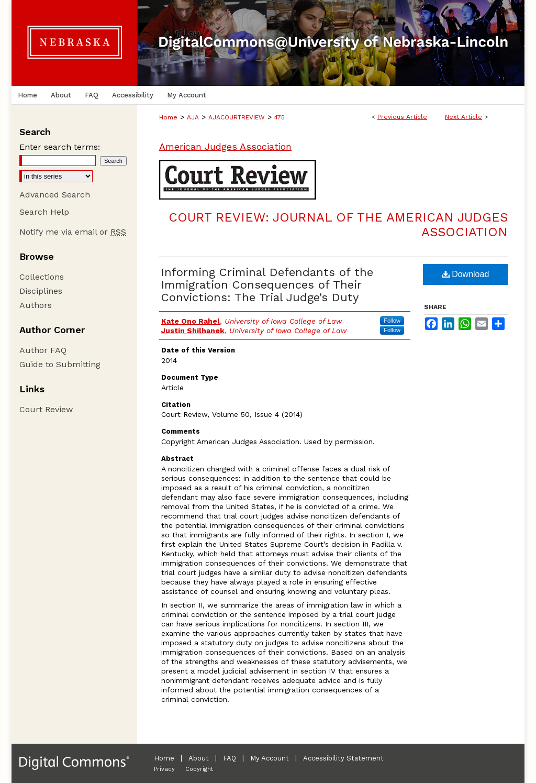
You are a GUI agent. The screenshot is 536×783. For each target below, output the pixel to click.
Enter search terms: (59, 147)
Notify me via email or (72, 232)
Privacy (164, 769)
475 (279, 117)
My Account (269, 758)
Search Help (44, 212)
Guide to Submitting (59, 364)
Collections (41, 277)
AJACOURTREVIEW (236, 117)
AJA (193, 117)
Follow (392, 320)
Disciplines (40, 291)
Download (465, 274)
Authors (35, 305)
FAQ (229, 758)
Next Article (463, 116)
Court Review (46, 409)
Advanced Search (54, 195)
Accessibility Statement (343, 758)
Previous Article (402, 116)
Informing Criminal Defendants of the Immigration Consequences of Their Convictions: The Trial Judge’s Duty (267, 285)
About (198, 758)
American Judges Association (225, 146)
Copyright (199, 769)
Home (168, 117)
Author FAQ (42, 350)
